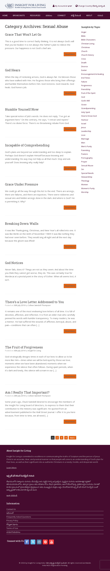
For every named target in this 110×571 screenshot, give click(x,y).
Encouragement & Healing (92, 74)
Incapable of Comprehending (27, 145)
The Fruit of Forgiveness (24, 347)
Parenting (85, 150)
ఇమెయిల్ (9, 513)
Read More (70, 54)
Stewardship (86, 177)
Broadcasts (19, 15)
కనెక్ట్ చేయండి (76, 15)
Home (5, 15)
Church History (87, 55)
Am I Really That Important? (27, 392)
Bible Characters (88, 39)
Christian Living (87, 43)
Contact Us (11, 509)
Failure (84, 81)
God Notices (14, 263)
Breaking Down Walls (21, 223)
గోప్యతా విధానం (12, 524)
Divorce (84, 66)
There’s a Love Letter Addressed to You (34, 302)
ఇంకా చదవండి (11, 495)
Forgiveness (86, 85)
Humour (84, 119)
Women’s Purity (88, 188)
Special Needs (87, 173)
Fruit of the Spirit (88, 93)
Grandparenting (88, 108)
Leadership (86, 131)
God (83, 97)
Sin (82, 169)
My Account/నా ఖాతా (62, 6)
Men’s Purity (86, 146)
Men (83, 142)
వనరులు (49, 15)
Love (83, 135)
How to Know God (89, 116)
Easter (84, 70)
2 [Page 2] (57, 438)
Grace (84, 104)
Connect (61, 15)
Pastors (84, 154)
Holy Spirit (85, 112)
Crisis (83, 59)
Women (84, 184)
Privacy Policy (12, 520)
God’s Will (85, 100)
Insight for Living (34, 350)
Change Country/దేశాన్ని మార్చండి (90, 6)
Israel (83, 123)
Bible (83, 36)
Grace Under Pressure (21, 184)
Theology (85, 180)
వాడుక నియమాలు (13, 532)
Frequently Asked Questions (18, 516)
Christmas (85, 47)
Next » (72, 438)
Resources (35, 15)
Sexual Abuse (87, 165)
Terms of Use (12, 528)
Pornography (87, 158)
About (89, 15)
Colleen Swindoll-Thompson (39, 305)
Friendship (85, 89)
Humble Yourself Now (22, 109)
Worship (85, 192)
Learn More (11, 467)
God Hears (12, 70)
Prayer (84, 161)
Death (84, 62)
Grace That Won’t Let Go (23, 34)
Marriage (85, 138)
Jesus (83, 127)
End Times (85, 77)
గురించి (100, 15)
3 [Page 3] (61, 438)
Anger (83, 32)
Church (84, 51)
